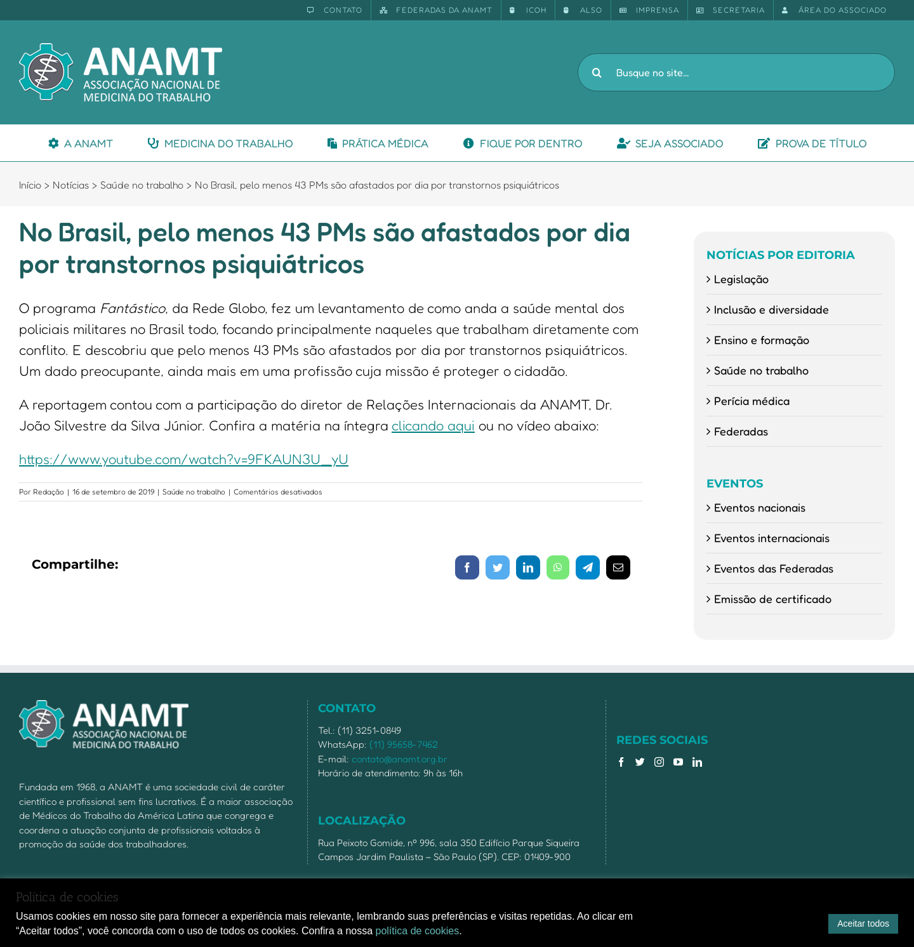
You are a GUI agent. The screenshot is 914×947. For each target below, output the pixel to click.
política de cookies (418, 930)
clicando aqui (433, 425)
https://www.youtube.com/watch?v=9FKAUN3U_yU (183, 459)
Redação (48, 491)
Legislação (741, 279)
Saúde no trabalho (193, 491)
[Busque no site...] (736, 72)
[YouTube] (678, 762)
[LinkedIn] (697, 762)
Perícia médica (752, 400)
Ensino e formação (761, 340)
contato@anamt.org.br (399, 759)
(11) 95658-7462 (403, 744)
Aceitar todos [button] (863, 923)
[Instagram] (659, 762)
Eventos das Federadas (773, 568)
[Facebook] (621, 762)
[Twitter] (640, 762)
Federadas (741, 431)
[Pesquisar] (597, 72)
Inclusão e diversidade (771, 309)
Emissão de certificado (772, 599)
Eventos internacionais (772, 538)
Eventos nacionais (759, 507)
